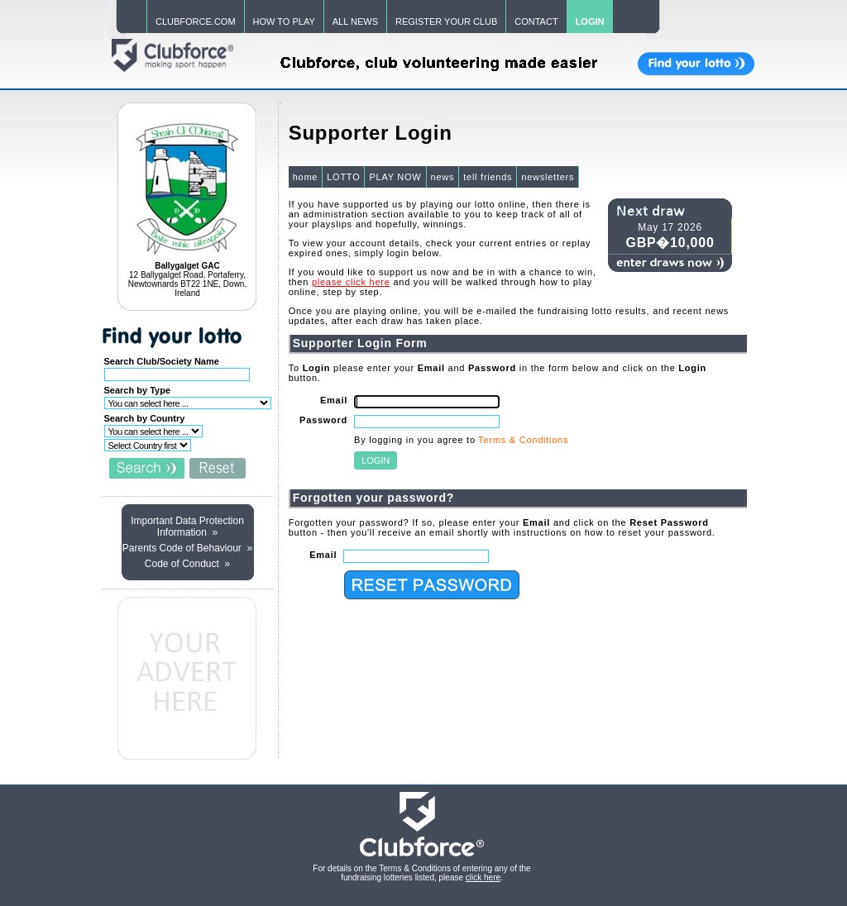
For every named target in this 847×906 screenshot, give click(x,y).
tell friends (487, 177)
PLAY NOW (395, 177)
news (443, 177)
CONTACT (535, 21)
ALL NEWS (355, 21)
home (305, 177)
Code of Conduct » (187, 564)
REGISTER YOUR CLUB (446, 21)
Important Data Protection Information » (187, 526)
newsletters (547, 177)
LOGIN (590, 21)
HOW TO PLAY (284, 21)
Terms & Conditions (523, 440)
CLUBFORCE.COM (196, 21)
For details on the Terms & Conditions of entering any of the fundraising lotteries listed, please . (421, 873)
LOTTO (343, 177)
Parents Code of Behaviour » (187, 548)
